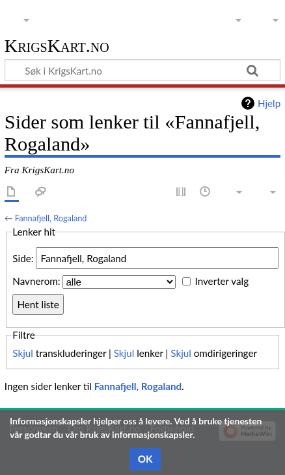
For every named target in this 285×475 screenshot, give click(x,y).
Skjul (22, 353)
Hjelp (269, 103)
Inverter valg (222, 281)
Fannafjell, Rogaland (51, 218)
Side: (22, 258)
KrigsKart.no (57, 46)
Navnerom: (36, 281)
